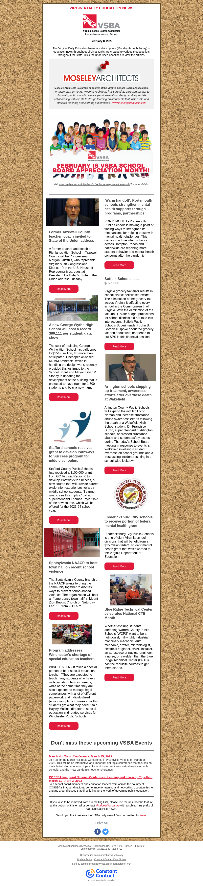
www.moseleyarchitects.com (129, 102)
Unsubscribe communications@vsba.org (101, 855)
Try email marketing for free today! (101, 880)
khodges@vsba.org (108, 805)
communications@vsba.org (95, 863)
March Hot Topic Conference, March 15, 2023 (80, 756)
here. (143, 815)
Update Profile (84, 859)
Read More (64, 288)
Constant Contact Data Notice (110, 859)
